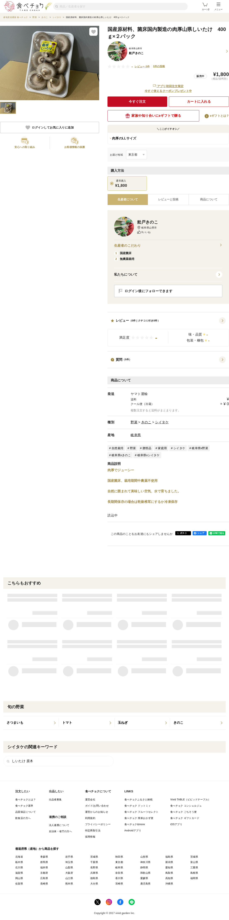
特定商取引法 (92, 830)
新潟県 (169, 862)
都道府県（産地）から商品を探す (37, 848)
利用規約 (90, 818)
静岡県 (144, 867)
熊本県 (69, 883)
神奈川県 (145, 862)
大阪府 (69, 872)
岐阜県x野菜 (200, 448)
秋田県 (119, 856)
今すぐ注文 (137, 101)
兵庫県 (94, 872)
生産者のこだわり (168, 245)
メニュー (218, 7)
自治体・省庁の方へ (60, 831)
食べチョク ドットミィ (137, 805)
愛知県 (169, 867)
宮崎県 (119, 883)
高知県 (169, 878)
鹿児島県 (145, 883)
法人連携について (59, 825)
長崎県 (44, 883)
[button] (168, 331)
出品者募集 (55, 799)
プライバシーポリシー (98, 824)
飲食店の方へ (23, 818)
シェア (200, 533)
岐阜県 (136, 435)
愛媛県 (144, 878)
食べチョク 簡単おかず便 (138, 818)
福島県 (169, 856)
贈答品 (147, 448)
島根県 (194, 872)
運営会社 (90, 799)
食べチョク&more (134, 824)
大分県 (94, 883)
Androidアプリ (132, 830)
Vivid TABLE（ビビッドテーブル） (190, 799)
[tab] (168, 199)
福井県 (44, 867)
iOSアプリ (176, 824)
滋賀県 (19, 872)
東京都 (119, 862)
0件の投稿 (159, 66)
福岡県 (194, 878)
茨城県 (194, 856)
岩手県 (69, 856)
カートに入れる (199, 101)
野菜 (134, 422)
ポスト (183, 533)
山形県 (144, 856)
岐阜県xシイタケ (148, 455)
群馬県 (44, 862)
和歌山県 (145, 872)
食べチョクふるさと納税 (138, 799)
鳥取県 (169, 872)
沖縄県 (169, 883)
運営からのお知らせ (96, 812)
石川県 (19, 867)
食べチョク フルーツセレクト (141, 812)
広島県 (44, 878)
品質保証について (25, 812)
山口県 (69, 878)
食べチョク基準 (24, 805)
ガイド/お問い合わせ (97, 805)
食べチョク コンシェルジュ (186, 805)
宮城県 (94, 856)
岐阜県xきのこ (121, 455)
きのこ (146, 422)
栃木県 (19, 862)
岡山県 (19, 878)
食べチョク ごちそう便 (183, 812)
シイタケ (162, 422)
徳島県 (94, 878)
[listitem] (31, 722)
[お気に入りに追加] (93, 31)
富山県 (194, 862)
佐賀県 (19, 883)
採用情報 (90, 836)
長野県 (94, 867)
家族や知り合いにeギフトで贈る (153, 116)
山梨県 (69, 867)
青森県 (44, 856)
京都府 (44, 872)
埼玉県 (69, 862)
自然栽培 (117, 448)
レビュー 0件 (142, 66)
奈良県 (119, 872)
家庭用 (162, 448)
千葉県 (94, 862)
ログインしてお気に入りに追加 (49, 127)
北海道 (19, 856)
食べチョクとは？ (25, 799)
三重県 (194, 867)
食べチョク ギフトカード (184, 818)
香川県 (119, 878)
